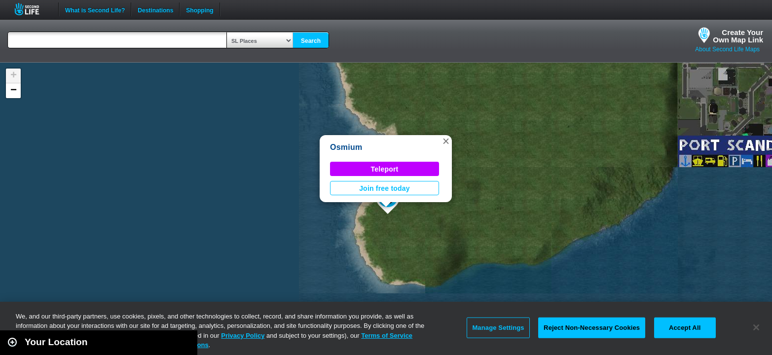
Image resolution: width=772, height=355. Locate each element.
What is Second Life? (95, 9)
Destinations (155, 9)
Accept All (684, 327)
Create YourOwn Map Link (738, 36)
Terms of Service (386, 335)
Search (311, 40)
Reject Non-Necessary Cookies (592, 327)
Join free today (384, 188)
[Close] (756, 327)
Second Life (32, 9)
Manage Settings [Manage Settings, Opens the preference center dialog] (498, 327)
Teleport (385, 169)
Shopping (199, 9)
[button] (446, 141)
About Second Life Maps (727, 49)
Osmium (346, 147)
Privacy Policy (242, 335)
